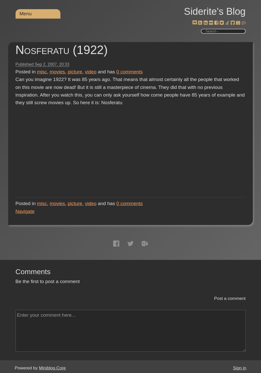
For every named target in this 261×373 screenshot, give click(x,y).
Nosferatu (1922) (62, 50)
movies (57, 71)
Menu (26, 13)
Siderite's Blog (215, 11)
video (90, 71)
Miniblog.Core (52, 368)
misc (42, 71)
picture (75, 71)
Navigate (25, 211)
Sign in (239, 368)
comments (129, 71)
